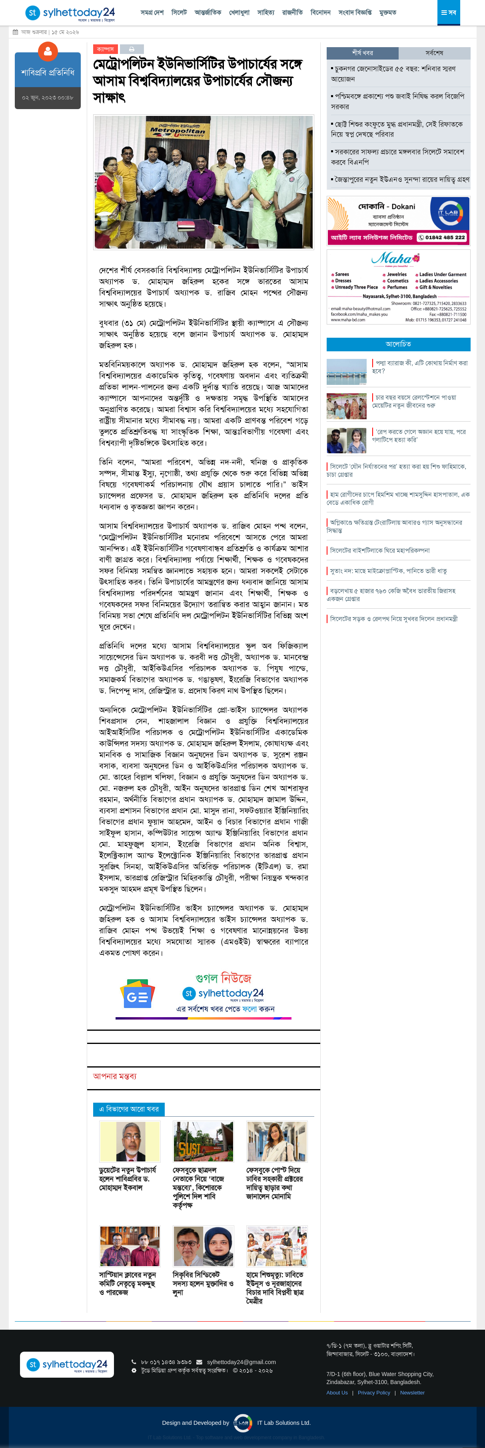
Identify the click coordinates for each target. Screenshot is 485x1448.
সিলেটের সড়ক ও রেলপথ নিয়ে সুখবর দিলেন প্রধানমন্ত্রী (394, 619)
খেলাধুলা (239, 12)
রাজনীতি (292, 12)
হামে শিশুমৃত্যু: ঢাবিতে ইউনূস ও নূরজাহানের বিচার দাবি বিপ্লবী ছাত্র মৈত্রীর (274, 1288)
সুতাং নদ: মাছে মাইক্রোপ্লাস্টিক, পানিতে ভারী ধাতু (388, 571)
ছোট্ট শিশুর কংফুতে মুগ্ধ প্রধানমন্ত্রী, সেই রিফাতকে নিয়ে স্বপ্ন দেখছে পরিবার (397, 129)
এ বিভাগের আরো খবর (129, 1109)
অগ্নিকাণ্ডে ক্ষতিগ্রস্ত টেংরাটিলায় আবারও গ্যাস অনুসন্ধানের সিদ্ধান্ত (394, 526)
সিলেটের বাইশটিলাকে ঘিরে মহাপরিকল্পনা (380, 550)
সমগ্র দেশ (152, 12)
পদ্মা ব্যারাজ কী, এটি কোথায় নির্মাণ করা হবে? (420, 367)
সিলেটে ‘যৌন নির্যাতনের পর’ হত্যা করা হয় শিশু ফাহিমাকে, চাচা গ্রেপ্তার (396, 470)
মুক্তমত (387, 12)
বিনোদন (321, 12)
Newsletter (412, 1393)
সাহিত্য (265, 12)
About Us (338, 1393)
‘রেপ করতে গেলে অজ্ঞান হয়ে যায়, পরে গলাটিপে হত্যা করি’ (419, 436)
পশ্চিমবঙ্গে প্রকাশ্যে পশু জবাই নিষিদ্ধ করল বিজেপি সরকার (397, 102)
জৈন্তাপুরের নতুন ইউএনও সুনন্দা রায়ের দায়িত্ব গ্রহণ (400, 179)
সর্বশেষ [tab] (434, 53)
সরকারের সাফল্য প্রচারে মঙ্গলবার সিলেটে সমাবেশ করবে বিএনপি (397, 157)
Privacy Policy (375, 1393)
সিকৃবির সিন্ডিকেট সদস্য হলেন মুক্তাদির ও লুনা (203, 1283)
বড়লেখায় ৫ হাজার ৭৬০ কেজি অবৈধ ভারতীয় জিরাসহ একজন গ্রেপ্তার (391, 595)
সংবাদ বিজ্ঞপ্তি (355, 12)
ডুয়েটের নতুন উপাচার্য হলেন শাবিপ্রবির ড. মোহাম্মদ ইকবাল (127, 1179)
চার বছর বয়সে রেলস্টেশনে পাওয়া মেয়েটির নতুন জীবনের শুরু (414, 401)
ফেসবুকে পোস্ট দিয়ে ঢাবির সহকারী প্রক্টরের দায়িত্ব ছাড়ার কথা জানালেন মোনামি (274, 1183)
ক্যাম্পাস (105, 49)
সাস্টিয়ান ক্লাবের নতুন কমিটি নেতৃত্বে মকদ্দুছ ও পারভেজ (127, 1283)
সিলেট (179, 12)
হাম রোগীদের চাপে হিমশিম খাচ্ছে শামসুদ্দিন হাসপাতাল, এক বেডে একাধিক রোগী (398, 498)
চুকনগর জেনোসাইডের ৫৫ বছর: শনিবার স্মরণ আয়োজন (393, 74)
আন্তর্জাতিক (208, 12)
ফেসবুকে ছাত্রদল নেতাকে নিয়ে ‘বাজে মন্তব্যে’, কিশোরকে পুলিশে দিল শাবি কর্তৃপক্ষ (198, 1187)
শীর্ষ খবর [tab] (362, 53)
